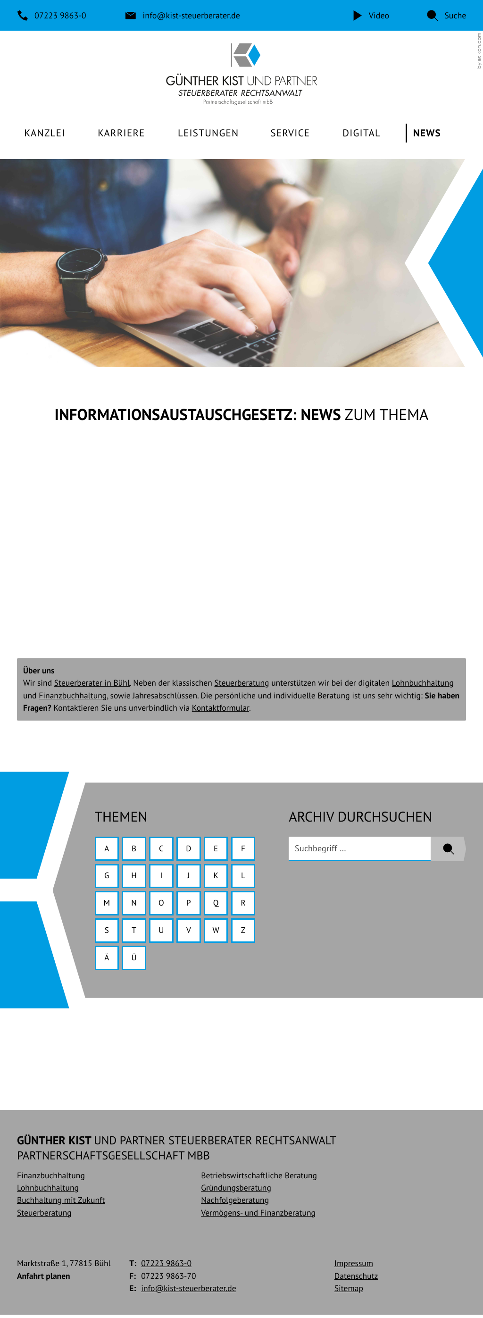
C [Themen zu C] (162, 849)
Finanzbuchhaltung (73, 696)
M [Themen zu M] (107, 904)
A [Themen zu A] (107, 849)
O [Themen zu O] (163, 904)
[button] (446, 15)
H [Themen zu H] (135, 877)
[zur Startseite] (241, 74)
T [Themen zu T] (135, 932)
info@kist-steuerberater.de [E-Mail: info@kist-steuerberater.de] (188, 1291)
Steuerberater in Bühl (92, 683)
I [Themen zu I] (162, 877)
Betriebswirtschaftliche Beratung (259, 1178)
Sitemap (348, 1291)
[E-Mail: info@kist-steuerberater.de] (183, 15)
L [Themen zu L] (246, 877)
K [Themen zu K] (218, 877)
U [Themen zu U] (162, 932)
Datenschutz (356, 1279)
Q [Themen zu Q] (218, 904)
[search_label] (360, 850)
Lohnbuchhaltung (423, 683)
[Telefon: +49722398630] (52, 15)
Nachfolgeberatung (235, 1203)
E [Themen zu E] (218, 849)
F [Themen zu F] (246, 849)
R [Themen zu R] (245, 904)
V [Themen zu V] (190, 932)
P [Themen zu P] (190, 904)
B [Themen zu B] (135, 849)
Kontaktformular (220, 708)
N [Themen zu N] (135, 904)
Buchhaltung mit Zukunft (61, 1203)
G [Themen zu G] (106, 877)
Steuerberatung (242, 683)
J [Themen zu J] (190, 877)
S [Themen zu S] (107, 932)
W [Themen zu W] (218, 932)
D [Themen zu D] (190, 849)
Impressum (353, 1266)
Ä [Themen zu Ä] (107, 960)
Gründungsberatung (236, 1190)
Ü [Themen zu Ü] (134, 960)
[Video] (370, 15)
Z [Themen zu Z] (246, 932)
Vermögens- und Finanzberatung (258, 1215)
